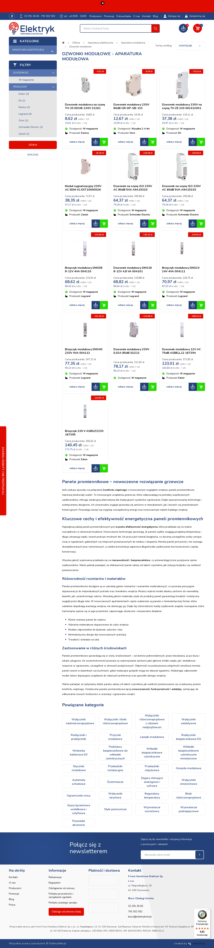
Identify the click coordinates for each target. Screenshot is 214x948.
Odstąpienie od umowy (62, 888)
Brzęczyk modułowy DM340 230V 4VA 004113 (83, 351)
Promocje (109, 16)
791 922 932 (48, 16)
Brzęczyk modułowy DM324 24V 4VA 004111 (180, 269)
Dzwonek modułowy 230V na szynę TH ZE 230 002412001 (182, 106)
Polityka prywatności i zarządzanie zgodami (61, 895)
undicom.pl (196, 943)
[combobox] (190, 46)
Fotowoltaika (123, 16)
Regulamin (55, 882)
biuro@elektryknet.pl (140, 916)
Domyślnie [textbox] (185, 45)
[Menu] (208, 910)
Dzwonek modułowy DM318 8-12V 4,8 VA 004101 (132, 269)
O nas (136, 16)
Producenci (95, 16)
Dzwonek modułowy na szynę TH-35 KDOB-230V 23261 (85, 106)
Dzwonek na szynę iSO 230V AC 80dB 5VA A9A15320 (132, 188)
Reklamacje (55, 877)
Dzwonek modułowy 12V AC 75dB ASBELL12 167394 (181, 351)
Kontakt (146, 16)
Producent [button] (20, 86)
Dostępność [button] (21, 72)
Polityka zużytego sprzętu (63, 902)
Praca (12, 904)
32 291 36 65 (32, 16)
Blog (155, 16)
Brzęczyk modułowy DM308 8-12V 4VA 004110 (83, 269)
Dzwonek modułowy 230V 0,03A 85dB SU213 (131, 351)
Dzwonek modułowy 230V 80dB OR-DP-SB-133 (131, 106)
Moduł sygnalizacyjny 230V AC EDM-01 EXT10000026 (83, 188)
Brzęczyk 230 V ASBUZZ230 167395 (84, 433)
